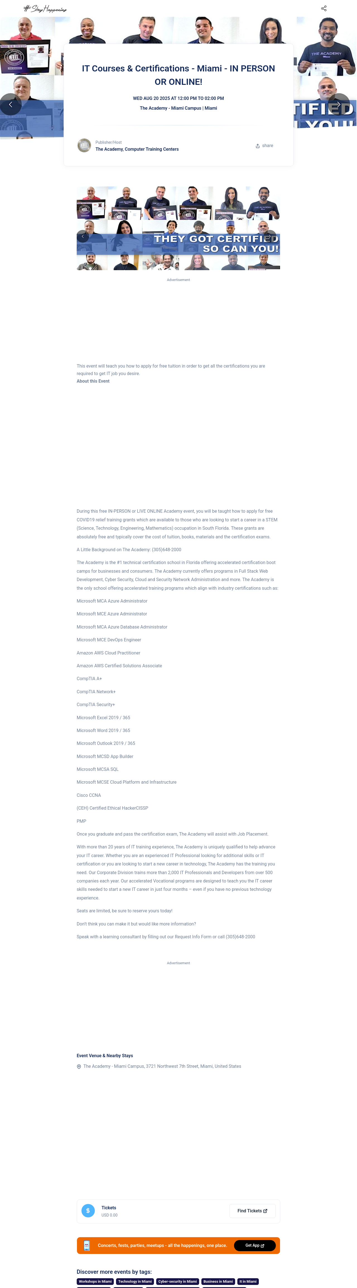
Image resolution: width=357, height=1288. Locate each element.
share (264, 145)
